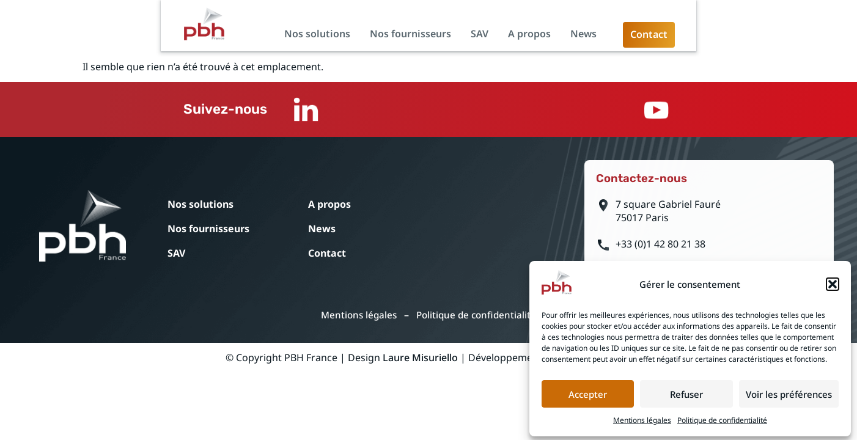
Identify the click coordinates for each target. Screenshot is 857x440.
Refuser (686, 392)
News (731, 40)
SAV (627, 40)
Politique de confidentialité (722, 418)
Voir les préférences (789, 392)
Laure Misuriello (420, 369)
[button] (832, 282)
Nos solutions (465, 40)
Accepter (587, 392)
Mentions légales (642, 418)
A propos (676, 40)
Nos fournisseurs (557, 40)
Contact (381, 258)
